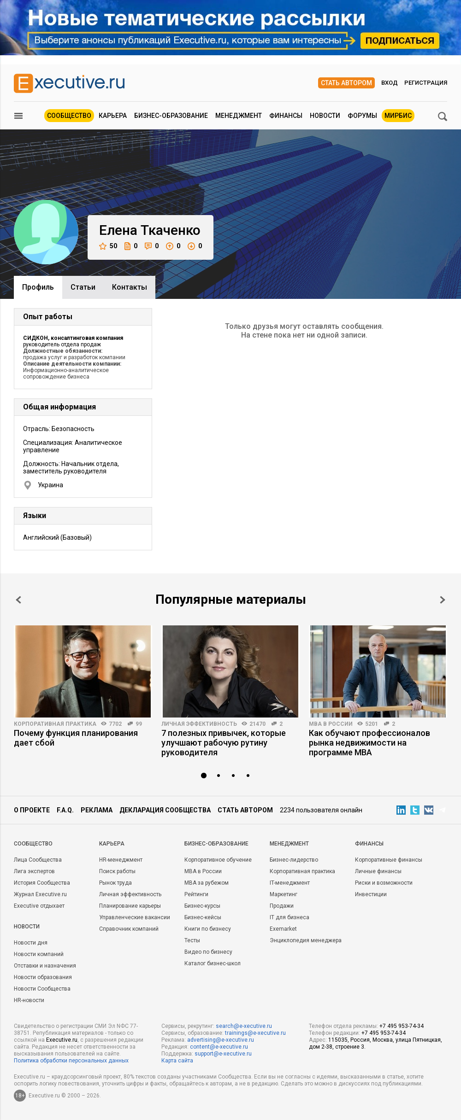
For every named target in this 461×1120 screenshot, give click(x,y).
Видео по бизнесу (208, 952)
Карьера (113, 115)
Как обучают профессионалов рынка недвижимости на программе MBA (369, 742)
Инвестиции (371, 894)
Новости (325, 115)
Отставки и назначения (45, 965)
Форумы (362, 115)
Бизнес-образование (171, 115)
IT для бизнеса (289, 917)
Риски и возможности (384, 883)
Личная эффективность (199, 724)
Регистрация (425, 82)
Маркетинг (283, 894)
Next (442, 599)
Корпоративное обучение (218, 860)
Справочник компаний (129, 929)
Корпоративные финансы (388, 860)
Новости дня (30, 942)
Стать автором (346, 83)
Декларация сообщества (165, 810)
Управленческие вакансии (134, 917)
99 (139, 724)
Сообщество (69, 115)
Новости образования (43, 977)
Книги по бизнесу (207, 929)
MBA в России (331, 724)
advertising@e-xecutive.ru (220, 1040)
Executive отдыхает (39, 906)
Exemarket (283, 929)
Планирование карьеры (130, 906)
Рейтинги (196, 894)
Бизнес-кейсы (202, 917)
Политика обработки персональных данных (71, 1060)
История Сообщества (42, 883)
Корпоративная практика (55, 724)
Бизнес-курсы (202, 906)
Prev (18, 599)
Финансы (285, 115)
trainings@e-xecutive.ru (255, 1033)
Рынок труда (115, 883)
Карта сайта (177, 1060)
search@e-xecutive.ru (244, 1026)
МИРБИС (398, 115)
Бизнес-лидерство (294, 860)
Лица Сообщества (38, 860)
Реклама (96, 810)
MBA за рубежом (206, 883)
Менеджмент (238, 115)
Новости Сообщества (42, 989)
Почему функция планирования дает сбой (76, 737)
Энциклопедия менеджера (306, 940)
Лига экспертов (34, 871)
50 (108, 246)
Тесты (192, 940)
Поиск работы (117, 871)
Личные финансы (378, 871)
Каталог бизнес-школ (212, 963)
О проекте (32, 810)
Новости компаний (39, 954)
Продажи (282, 906)
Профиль (38, 287)
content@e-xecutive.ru (219, 1047)
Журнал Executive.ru (40, 894)
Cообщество (33, 843)
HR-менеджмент (120, 860)
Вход (389, 82)
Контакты (129, 287)
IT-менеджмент (290, 883)
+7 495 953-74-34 (401, 1026)
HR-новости (29, 1000)
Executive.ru (61, 1040)
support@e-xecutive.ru (223, 1053)
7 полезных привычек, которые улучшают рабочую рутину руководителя (223, 742)
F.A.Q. (65, 810)
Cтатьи (83, 287)
